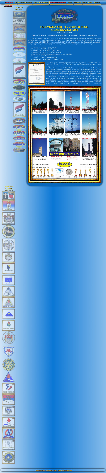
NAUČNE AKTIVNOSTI (25, 3)
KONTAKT (97, 3)
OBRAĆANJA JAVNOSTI (41, 3)
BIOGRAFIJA (9, 3)
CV (15, 3)
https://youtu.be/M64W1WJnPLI (57, 82)
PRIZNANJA (77, 3)
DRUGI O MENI (87, 3)
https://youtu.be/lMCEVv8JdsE (60, 42)
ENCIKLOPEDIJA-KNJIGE (58, 3)
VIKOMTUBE (7, 6)
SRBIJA (70, 3)
